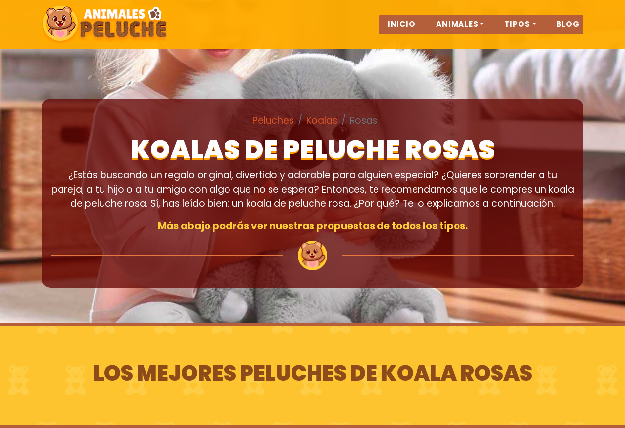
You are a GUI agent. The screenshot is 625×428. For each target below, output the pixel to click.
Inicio (402, 30)
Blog (568, 30)
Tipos (517, 30)
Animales (457, 30)
